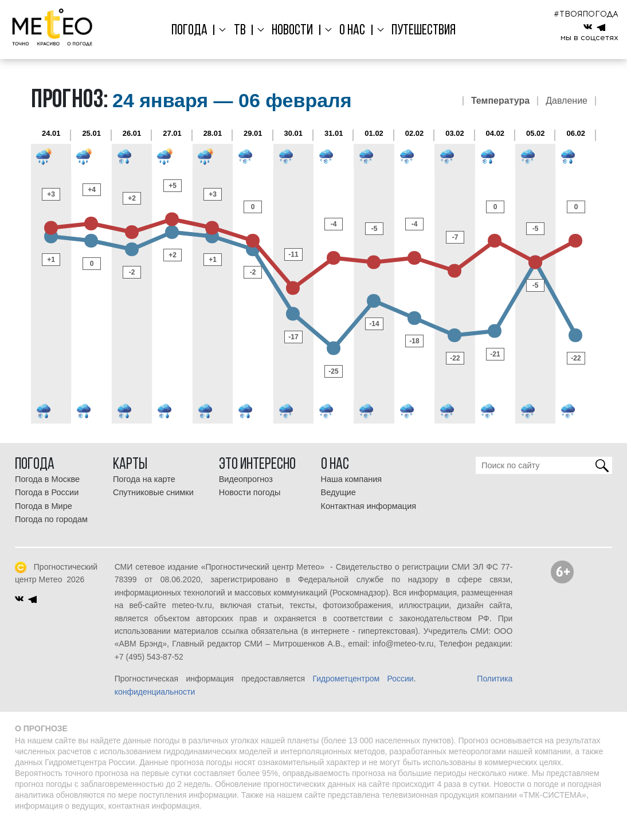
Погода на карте (144, 479)
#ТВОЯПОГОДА (586, 14)
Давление (566, 100)
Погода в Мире (43, 506)
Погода (193, 30)
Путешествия (420, 30)
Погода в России (47, 492)
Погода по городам (51, 519)
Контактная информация (369, 506)
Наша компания (351, 479)
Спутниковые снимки (153, 492)
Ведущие (338, 492)
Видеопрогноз (246, 479)
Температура (500, 100)
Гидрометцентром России (362, 678)
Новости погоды (250, 492)
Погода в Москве (47, 479)
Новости (292, 30)
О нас (350, 30)
